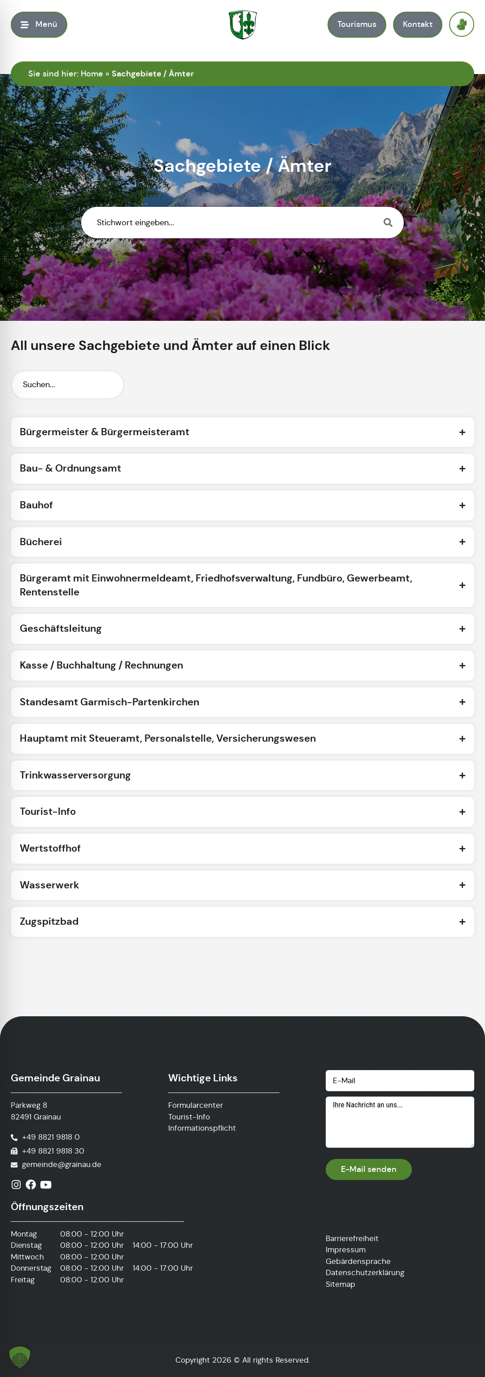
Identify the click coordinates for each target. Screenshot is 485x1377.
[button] (19, 1357)
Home (92, 74)
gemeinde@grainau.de (61, 1164)
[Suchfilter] (67, 384)
